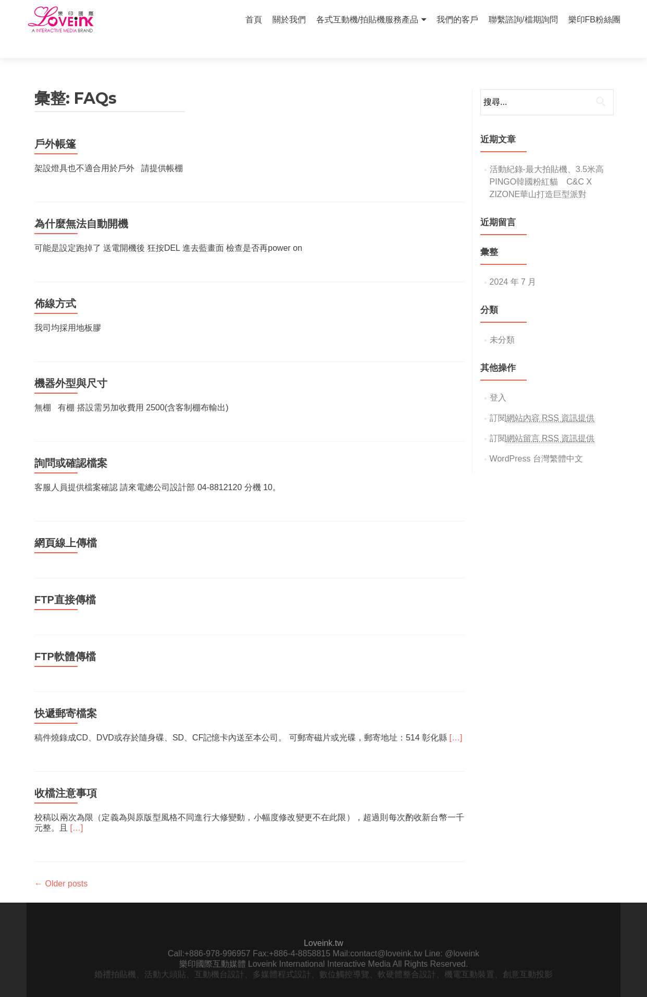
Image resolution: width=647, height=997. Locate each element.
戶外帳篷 (55, 125)
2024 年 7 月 (513, 263)
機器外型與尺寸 (70, 365)
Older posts (61, 865)
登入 (498, 379)
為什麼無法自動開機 (81, 205)
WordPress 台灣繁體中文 (536, 440)
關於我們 (289, 19)
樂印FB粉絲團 (594, 19)
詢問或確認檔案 (70, 445)
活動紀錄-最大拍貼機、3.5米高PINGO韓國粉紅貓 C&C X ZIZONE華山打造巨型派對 (547, 163)
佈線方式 (55, 285)
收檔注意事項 (65, 775)
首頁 (253, 19)
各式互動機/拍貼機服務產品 (367, 19)
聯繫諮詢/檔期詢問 (523, 19)
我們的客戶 (457, 19)
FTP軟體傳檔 (65, 638)
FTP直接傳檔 (65, 581)
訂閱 (542, 400)
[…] (455, 719)
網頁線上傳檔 (65, 524)
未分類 (502, 321)
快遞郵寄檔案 (65, 695)
